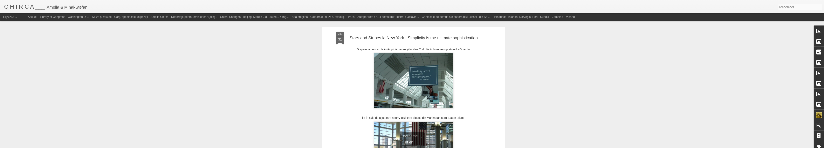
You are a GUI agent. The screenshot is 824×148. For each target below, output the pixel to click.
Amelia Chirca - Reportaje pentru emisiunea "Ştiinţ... (184, 16)
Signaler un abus (455, 146)
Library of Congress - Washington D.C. (64, 16)
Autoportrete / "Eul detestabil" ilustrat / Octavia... (388, 16)
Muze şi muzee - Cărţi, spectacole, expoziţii (120, 16)
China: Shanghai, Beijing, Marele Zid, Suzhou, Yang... (254, 16)
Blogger (441, 146)
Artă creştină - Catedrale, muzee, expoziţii (318, 16)
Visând (570, 16)
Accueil (32, 16)
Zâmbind (557, 16)
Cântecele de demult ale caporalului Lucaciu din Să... (456, 16)
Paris (351, 16)
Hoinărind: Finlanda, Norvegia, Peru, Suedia (521, 16)
